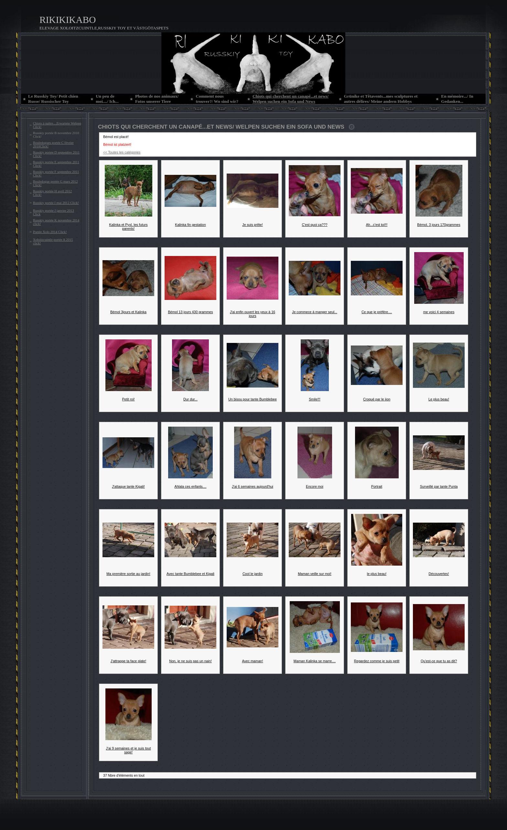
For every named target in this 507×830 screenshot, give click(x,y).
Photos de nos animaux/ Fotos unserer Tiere (156, 99)
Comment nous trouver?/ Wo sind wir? (217, 99)
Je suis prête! (252, 225)
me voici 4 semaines (439, 312)
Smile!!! (314, 399)
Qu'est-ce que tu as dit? (439, 661)
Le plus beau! (438, 399)
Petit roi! (128, 399)
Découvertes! (439, 574)
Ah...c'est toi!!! (377, 225)
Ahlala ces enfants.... (191, 486)
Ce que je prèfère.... (376, 312)
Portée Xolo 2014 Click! (50, 232)
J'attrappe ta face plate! (128, 661)
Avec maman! (252, 661)
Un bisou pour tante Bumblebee (252, 399)
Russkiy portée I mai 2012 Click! (56, 203)
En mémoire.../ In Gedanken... (457, 99)
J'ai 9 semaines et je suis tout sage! (128, 750)
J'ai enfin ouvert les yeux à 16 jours (252, 314)
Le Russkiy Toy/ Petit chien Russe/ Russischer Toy (53, 99)
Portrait (376, 486)
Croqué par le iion (376, 399)
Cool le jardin (253, 574)
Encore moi (314, 486)
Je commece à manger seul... (314, 312)
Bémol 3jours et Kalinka (128, 312)
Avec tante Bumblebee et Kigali (190, 574)
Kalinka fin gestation (190, 225)
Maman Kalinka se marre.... (315, 661)
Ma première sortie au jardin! (128, 574)
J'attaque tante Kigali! (128, 486)
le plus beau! (376, 574)
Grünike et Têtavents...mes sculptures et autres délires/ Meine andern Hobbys (381, 99)
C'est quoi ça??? (314, 225)
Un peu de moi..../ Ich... (107, 99)
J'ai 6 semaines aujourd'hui (252, 486)
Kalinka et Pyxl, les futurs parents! (128, 226)
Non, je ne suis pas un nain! (190, 661)
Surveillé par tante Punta (439, 486)
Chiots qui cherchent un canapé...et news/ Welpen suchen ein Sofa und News (291, 99)
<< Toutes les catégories (121, 152)
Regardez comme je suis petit (376, 661)
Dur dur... (190, 399)
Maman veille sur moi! (314, 574)
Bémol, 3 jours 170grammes (438, 225)
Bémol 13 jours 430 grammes (190, 312)
